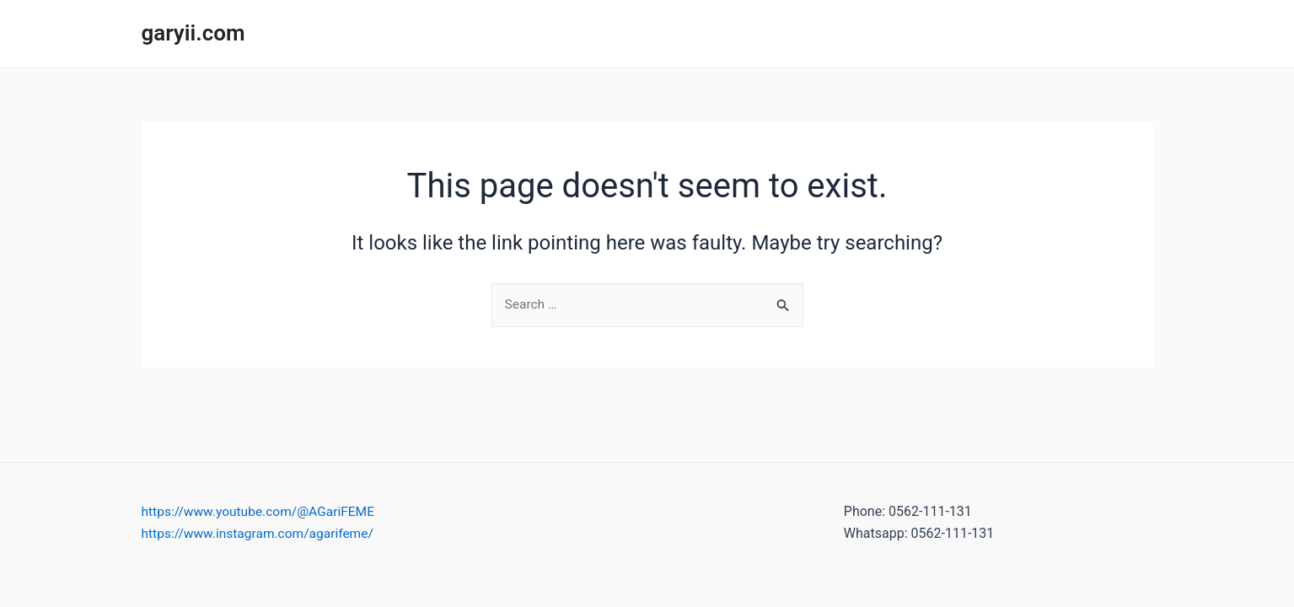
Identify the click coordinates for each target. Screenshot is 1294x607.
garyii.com (193, 33)
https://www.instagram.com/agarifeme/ (261, 534)
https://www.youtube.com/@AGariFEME (262, 511)
